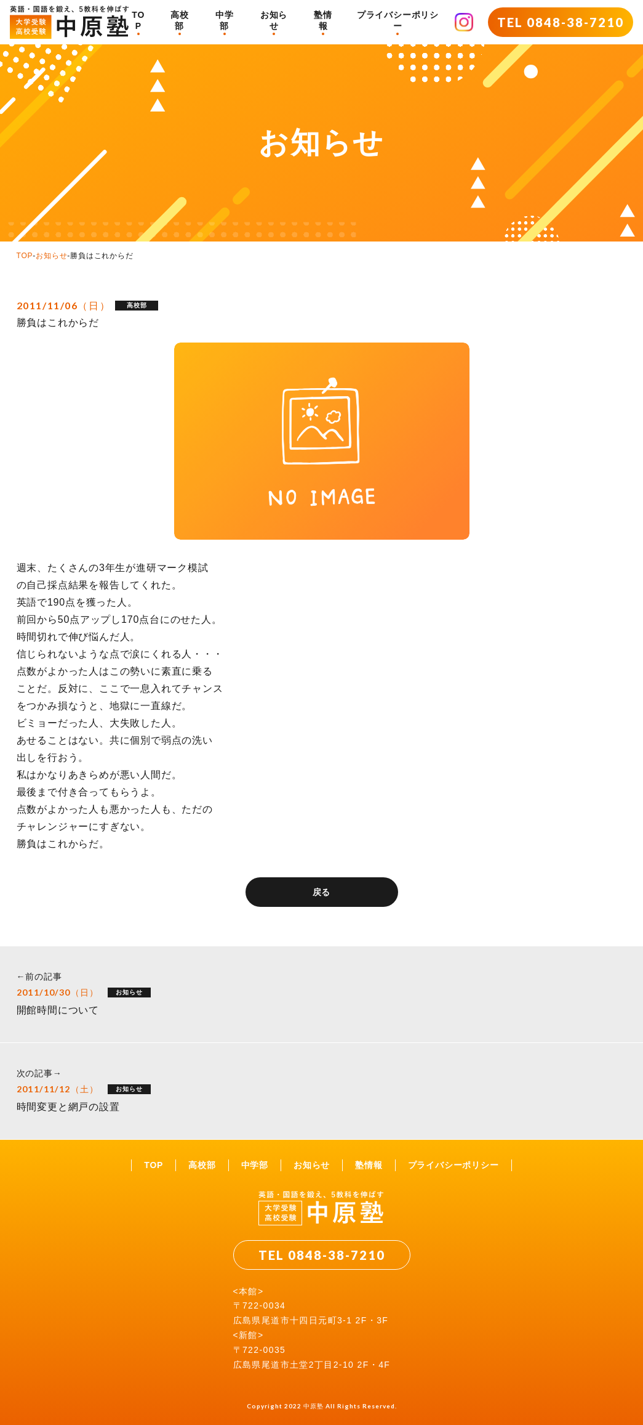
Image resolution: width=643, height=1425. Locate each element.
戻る (322, 892)
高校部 (179, 20)
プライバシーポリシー (398, 20)
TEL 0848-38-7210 (560, 22)
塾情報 (323, 20)
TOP (138, 20)
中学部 (224, 20)
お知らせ (273, 20)
